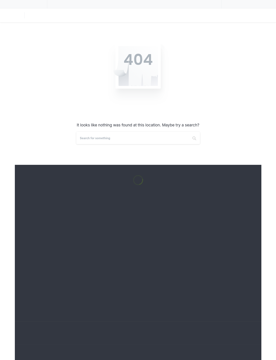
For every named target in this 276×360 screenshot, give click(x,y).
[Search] (132, 138)
